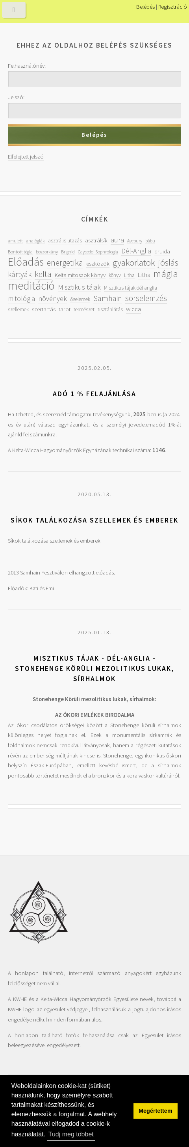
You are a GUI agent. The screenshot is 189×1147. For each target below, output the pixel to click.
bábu (150, 241)
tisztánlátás (110, 309)
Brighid (68, 252)
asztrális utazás (65, 240)
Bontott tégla (20, 252)
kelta (43, 274)
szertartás (44, 309)
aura (117, 239)
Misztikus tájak (79, 287)
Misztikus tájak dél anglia (130, 287)
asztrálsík (96, 240)
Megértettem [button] (155, 1111)
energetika (65, 262)
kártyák (20, 274)
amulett (15, 241)
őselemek (80, 299)
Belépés (145, 6)
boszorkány (47, 252)
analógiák (35, 241)
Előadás (26, 262)
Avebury (134, 241)
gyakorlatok (134, 262)
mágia (166, 274)
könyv (115, 275)
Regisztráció (172, 6)
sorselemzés (146, 298)
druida (162, 251)
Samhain (107, 298)
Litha (129, 275)
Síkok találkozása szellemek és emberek (94, 520)
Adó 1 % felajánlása (94, 394)
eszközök (97, 263)
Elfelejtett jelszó (26, 156)
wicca (133, 309)
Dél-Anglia (136, 250)
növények (52, 298)
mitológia (21, 298)
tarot (64, 309)
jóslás (168, 262)
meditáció (31, 285)
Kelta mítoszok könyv (80, 275)
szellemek (18, 309)
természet (84, 309)
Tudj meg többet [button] (71, 1134)
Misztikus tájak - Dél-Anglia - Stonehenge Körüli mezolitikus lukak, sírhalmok (94, 668)
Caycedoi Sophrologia (98, 252)
